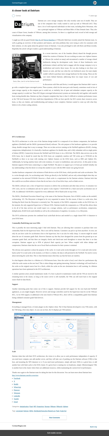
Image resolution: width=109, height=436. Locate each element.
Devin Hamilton (49, 40)
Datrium (26, 411)
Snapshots (40, 406)
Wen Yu (38, 40)
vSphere (65, 406)
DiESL (31, 411)
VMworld (59, 406)
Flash (31, 406)
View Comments (54, 418)
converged (19, 411)
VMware (53, 406)
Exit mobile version (54, 433)
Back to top (93, 427)
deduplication (24, 406)
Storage (47, 406)
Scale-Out (63, 411)
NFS (35, 406)
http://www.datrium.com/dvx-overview (25, 375)
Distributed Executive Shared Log (44, 411)
